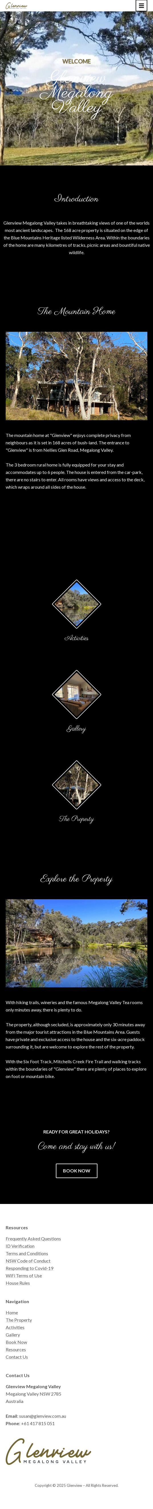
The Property (76, 819)
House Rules (18, 1283)
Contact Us (17, 1356)
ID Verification (20, 1246)
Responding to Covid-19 (29, 1268)
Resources (16, 1349)
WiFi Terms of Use (24, 1275)
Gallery (76, 728)
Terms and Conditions (27, 1253)
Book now (76, 1170)
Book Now (16, 1342)
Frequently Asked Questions (33, 1238)
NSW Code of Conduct (28, 1260)
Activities (77, 638)
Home (12, 1312)
